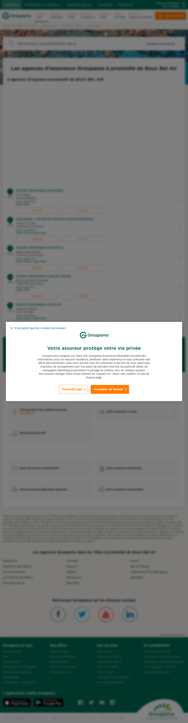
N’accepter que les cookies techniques (40, 328)
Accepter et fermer (108, 389)
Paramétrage (72, 389)
